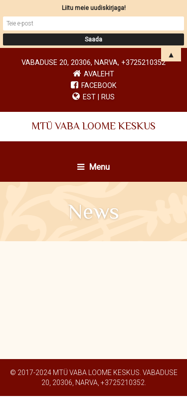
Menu (93, 167)
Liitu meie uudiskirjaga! (94, 7)
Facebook (94, 85)
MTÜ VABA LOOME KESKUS (93, 125)
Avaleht (99, 74)
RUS (108, 97)
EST (89, 97)
